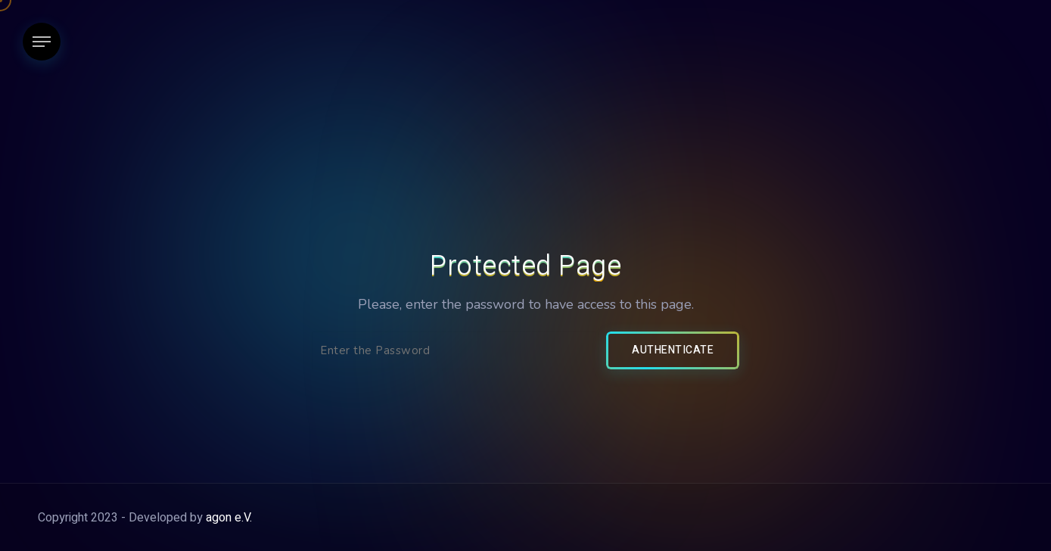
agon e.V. (229, 518)
